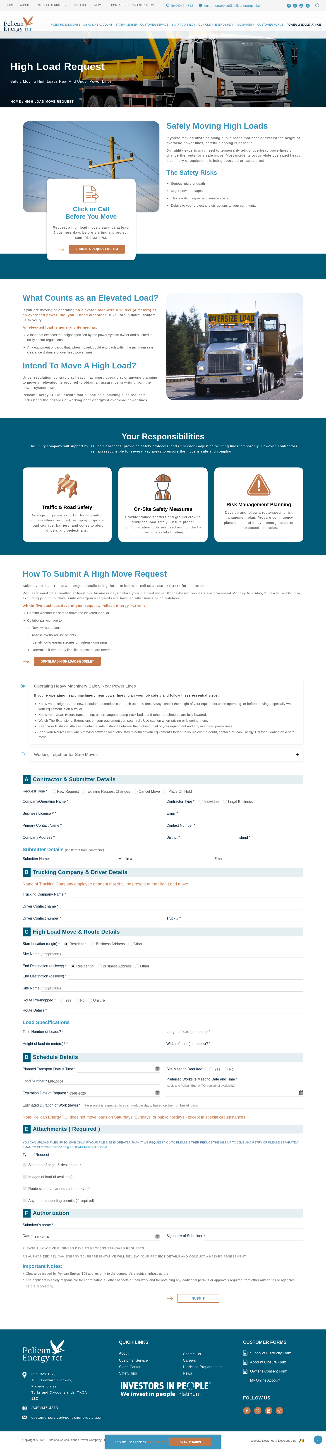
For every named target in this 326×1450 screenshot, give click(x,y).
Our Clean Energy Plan (216, 24)
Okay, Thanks (190, 1442)
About (24, 5)
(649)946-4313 (182, 5)
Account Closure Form (268, 1362)
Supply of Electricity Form (270, 1353)
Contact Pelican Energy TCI (132, 5)
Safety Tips (128, 1373)
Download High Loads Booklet (67, 661)
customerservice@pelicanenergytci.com (234, 5)
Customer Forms (270, 24)
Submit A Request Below (96, 249)
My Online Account (97, 24)
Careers (79, 5)
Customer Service (154, 24)
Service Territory (52, 5)
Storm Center (126, 24)
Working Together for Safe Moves (66, 754)
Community (245, 24)
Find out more (158, 1442)
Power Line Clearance (304, 24)
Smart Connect (183, 24)
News (98, 5)
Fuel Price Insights (65, 24)
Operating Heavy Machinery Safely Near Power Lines (85, 686)
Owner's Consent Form (268, 1371)
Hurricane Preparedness (202, 1367)
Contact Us (192, 1354)
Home (10, 5)
